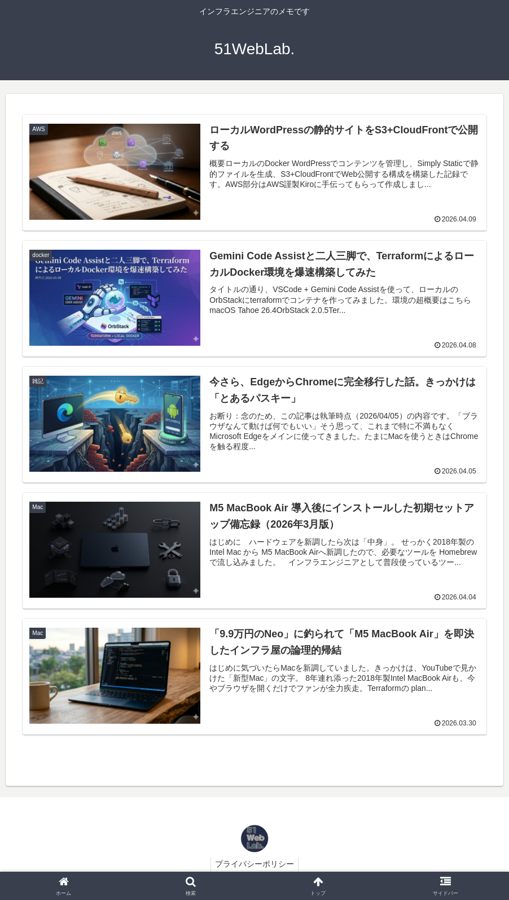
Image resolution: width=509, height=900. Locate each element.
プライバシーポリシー (254, 864)
